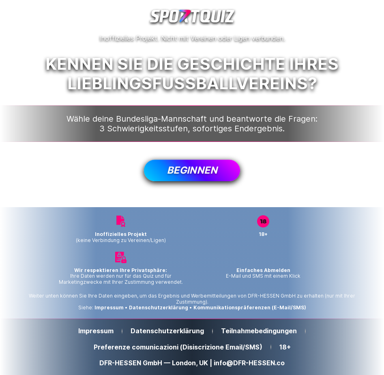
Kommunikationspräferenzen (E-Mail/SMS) (249, 307)
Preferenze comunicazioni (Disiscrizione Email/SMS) (178, 347)
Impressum (109, 308)
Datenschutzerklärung (158, 308)
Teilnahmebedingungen (259, 331)
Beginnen (192, 170)
